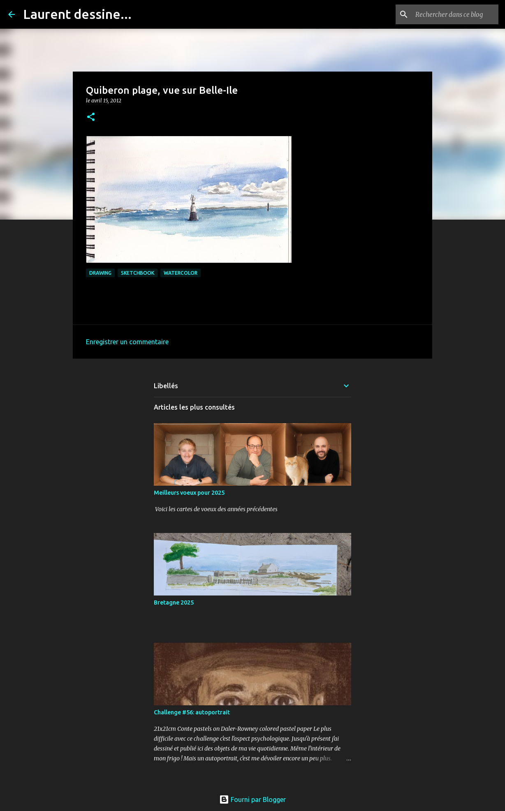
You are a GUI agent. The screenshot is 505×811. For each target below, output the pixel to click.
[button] (91, 117)
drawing (100, 273)
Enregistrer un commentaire (127, 341)
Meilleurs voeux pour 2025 (189, 492)
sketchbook (137, 273)
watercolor (180, 273)
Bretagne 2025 (174, 602)
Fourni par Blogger (252, 799)
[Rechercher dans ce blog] (455, 14)
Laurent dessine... (77, 14)
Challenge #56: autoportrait (192, 712)
